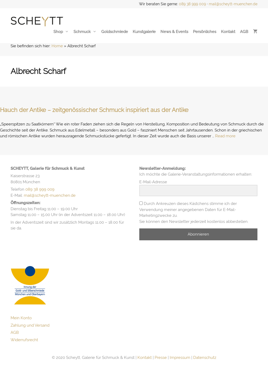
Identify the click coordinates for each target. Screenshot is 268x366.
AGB (244, 31)
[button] (11, 354)
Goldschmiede (114, 31)
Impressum (180, 357)
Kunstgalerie (144, 31)
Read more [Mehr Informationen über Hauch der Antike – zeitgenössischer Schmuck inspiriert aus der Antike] (225, 136)
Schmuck (84, 31)
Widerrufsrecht (24, 339)
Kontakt (228, 31)
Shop (61, 31)
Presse (161, 357)
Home (57, 46)
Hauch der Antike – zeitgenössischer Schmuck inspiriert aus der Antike (94, 109)
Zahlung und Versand (30, 325)
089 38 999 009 (192, 4)
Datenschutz (204, 357)
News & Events (174, 31)
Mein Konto (21, 318)
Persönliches (204, 31)
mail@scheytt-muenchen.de (233, 4)
